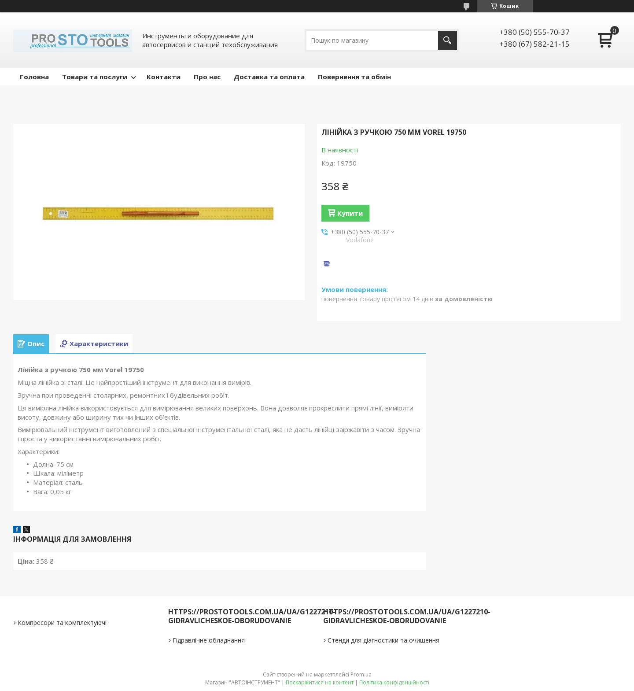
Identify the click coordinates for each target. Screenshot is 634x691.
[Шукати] (447, 40)
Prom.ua (361, 674)
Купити (350, 213)
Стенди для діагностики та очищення (383, 640)
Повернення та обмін (354, 76)
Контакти (164, 76)
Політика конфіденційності (394, 682)
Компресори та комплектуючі (62, 622)
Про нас (207, 76)
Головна (34, 76)
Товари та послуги (94, 76)
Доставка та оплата (269, 76)
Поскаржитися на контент (320, 682)
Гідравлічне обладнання (209, 640)
